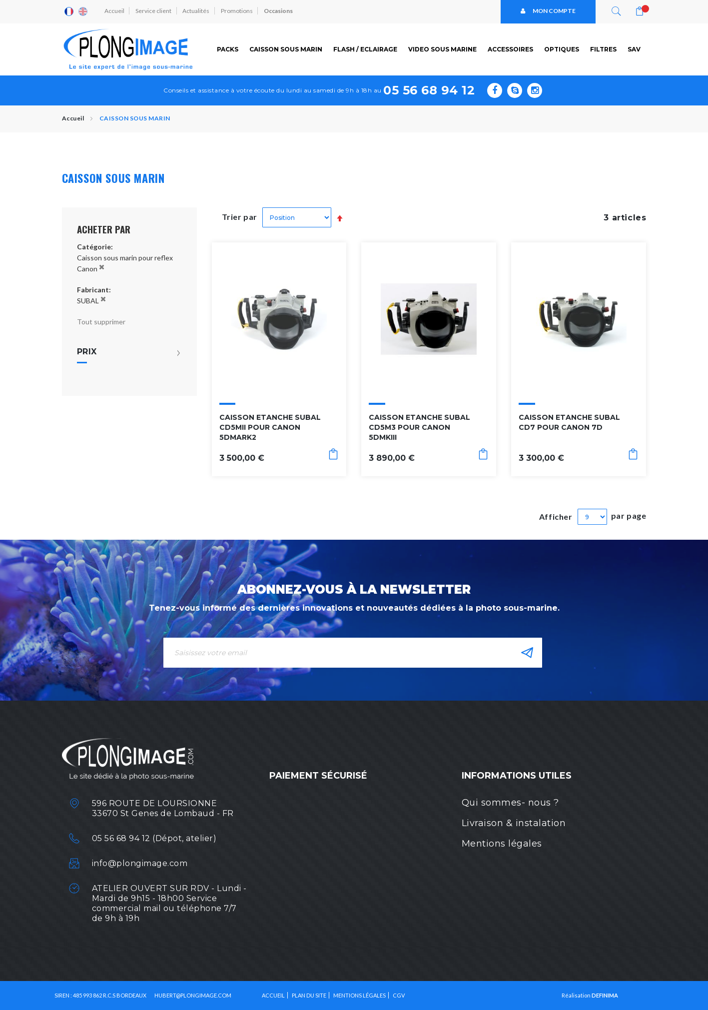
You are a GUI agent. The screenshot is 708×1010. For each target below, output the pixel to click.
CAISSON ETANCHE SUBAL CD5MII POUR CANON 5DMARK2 (270, 427)
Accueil (115, 11)
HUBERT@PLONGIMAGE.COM (192, 995)
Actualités (197, 11)
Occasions (280, 11)
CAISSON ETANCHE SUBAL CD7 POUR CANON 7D (569, 422)
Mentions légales (502, 843)
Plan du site (309, 995)
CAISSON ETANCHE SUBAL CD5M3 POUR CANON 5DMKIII (419, 427)
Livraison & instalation (514, 823)
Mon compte (548, 11)
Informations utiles (517, 775)
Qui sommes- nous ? (510, 802)
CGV (399, 995)
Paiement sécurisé (318, 775)
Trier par (240, 216)
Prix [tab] (87, 351)
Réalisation (590, 995)
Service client (154, 11)
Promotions (238, 11)
